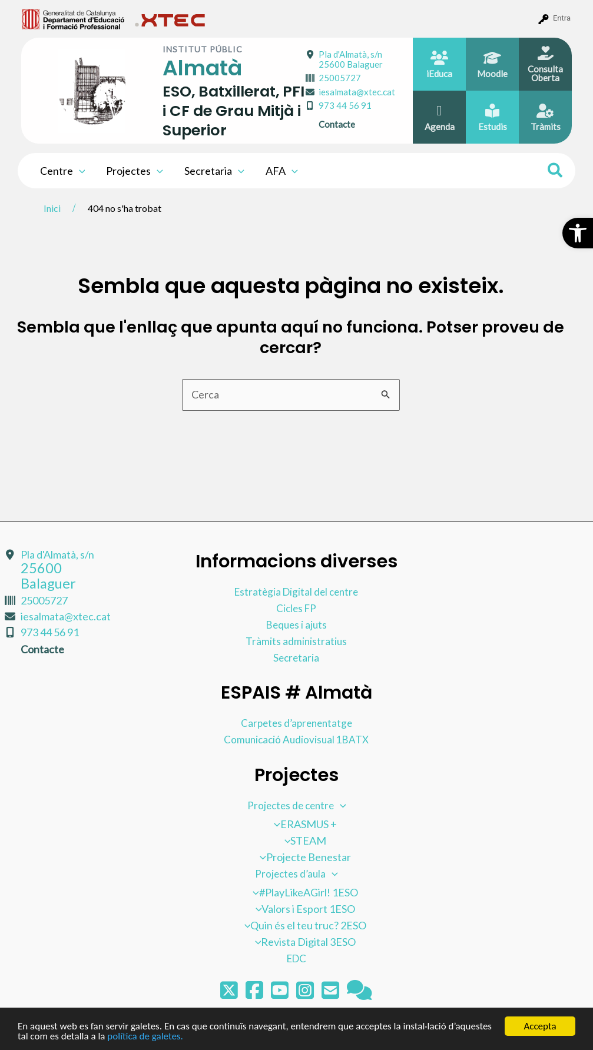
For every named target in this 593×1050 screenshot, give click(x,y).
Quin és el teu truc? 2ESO (302, 924)
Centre (62, 170)
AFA (282, 170)
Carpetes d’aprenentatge (296, 722)
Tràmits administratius (296, 640)
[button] (577, 233)
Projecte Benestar (302, 856)
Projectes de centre (297, 804)
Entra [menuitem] (562, 18)
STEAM (303, 839)
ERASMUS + (302, 823)
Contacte (337, 124)
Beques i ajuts (296, 623)
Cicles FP (296, 607)
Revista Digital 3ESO (302, 941)
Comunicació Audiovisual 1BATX (296, 738)
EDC (296, 957)
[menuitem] (73, 18)
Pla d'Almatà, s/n (351, 59)
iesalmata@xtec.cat (357, 92)
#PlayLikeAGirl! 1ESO (302, 891)
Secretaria (214, 170)
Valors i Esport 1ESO (303, 908)
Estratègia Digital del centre (296, 590)
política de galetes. (145, 1037)
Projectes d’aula (297, 872)
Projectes (134, 170)
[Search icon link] (556, 172)
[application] (79, 170)
